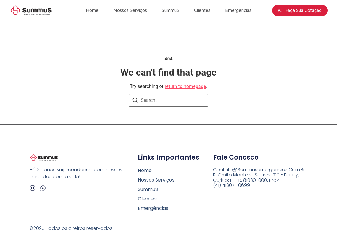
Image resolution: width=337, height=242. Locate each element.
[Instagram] (32, 188)
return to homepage (185, 86)
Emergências (238, 10)
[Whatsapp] (43, 188)
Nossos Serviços (130, 10)
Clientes (202, 10)
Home (92, 10)
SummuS (170, 10)
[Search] (135, 101)
